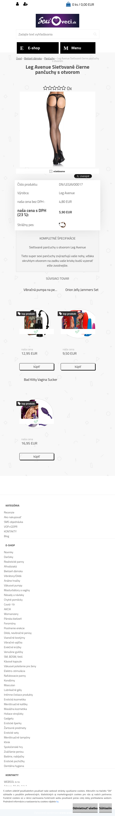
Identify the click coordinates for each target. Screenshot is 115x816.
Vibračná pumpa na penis (41, 289)
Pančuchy (49, 58)
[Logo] (57, 21)
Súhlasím (105, 808)
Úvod (19, 58)
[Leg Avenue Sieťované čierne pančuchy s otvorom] (57, 93)
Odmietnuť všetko (85, 808)
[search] (94, 34)
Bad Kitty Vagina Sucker (40, 379)
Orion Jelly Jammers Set (82, 289)
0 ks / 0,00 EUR (83, 4)
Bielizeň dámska (33, 58)
